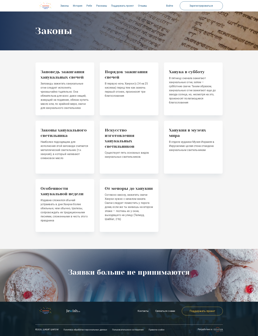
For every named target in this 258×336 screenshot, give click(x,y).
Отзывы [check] (142, 5)
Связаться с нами (165, 311)
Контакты (143, 311)
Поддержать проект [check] (122, 5)
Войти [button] (169, 5)
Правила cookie (156, 330)
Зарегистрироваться (201, 5)
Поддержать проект (202, 311)
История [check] (77, 5)
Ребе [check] (89, 5)
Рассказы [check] (101, 5)
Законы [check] (64, 5)
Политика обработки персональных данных (85, 330)
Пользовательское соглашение (128, 330)
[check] (45, 5)
